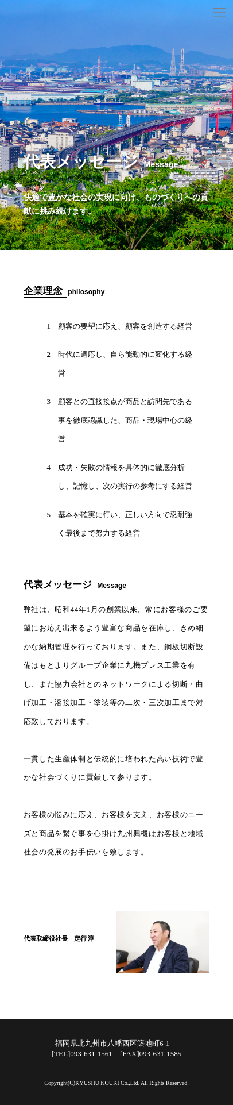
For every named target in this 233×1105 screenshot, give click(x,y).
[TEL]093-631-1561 (82, 1053)
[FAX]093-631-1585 (150, 1053)
